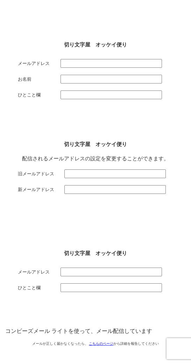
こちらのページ (101, 343)
